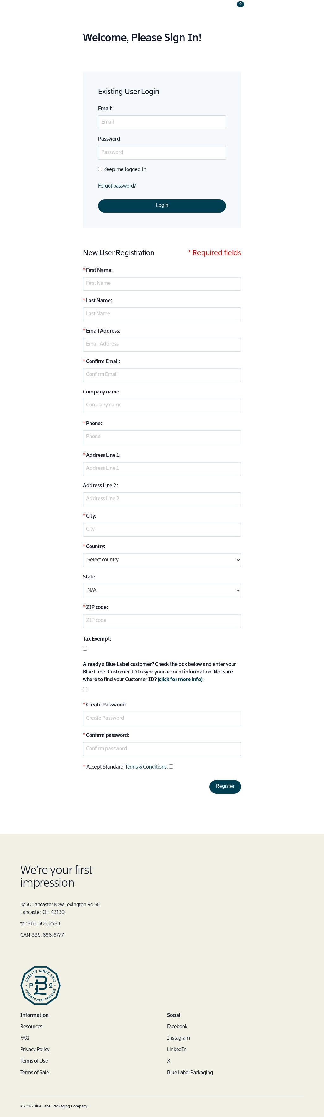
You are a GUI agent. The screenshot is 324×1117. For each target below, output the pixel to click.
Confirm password (107, 735)
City (90, 516)
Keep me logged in (124, 169)
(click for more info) (181, 680)
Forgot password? (118, 186)
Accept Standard (105, 767)
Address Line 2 (99, 486)
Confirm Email (102, 362)
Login (162, 205)
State (89, 577)
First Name (98, 270)
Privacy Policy (35, 1050)
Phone (93, 424)
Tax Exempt (96, 639)
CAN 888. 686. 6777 (43, 936)
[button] (298, 12)
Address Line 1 (102, 455)
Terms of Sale (35, 1073)
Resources (31, 1027)
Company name (101, 392)
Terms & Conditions (146, 767)
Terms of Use (34, 1061)
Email (104, 109)
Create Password (105, 705)
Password (109, 139)
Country (95, 547)
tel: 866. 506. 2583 (41, 924)
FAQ (25, 1038)
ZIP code (96, 607)
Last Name (98, 301)
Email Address (102, 331)
